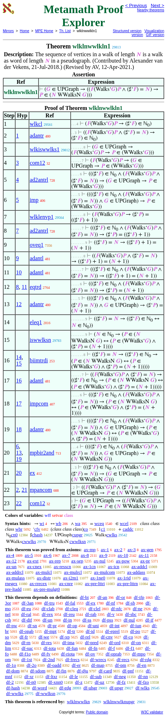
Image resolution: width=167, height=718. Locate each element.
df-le (73, 676)
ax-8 (85, 555)
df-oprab (113, 653)
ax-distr (44, 577)
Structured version (127, 31)
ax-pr (145, 561)
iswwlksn (40, 340)
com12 (37, 163)
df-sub (96, 676)
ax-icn (113, 566)
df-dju (82, 670)
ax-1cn (89, 566)
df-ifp (139, 597)
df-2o (31, 665)
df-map (98, 665)
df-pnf (128, 670)
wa (77, 523)
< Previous (136, 5)
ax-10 (123, 555)
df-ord (115, 642)
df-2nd (48, 659)
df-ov (90, 653)
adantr (37, 136)
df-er (76, 665)
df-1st (26, 659)
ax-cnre (66, 583)
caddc (128, 529)
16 (19, 381)
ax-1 (105, 549)
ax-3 (131, 549)
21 (24, 490)
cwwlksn (78, 541)
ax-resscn (62, 566)
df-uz (99, 682)
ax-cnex (34, 566)
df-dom (12, 670)
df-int (114, 625)
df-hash (13, 687)
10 (19, 272)
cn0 (14, 534)
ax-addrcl (14, 572)
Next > (157, 5)
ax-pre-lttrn (127, 583)
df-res (46, 642)
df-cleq (71, 608)
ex (32, 473)
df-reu (69, 614)
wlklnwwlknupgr (119, 701)
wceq (99, 523)
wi (42, 523)
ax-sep (77, 561)
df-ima (68, 642)
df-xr (29, 676)
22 (19, 503)
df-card (105, 670)
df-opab (26, 631)
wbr (18, 529)
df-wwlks (14, 693)
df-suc (27, 648)
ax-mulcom (104, 572)
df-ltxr (51, 676)
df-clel (95, 608)
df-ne (137, 608)
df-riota (68, 653)
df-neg (120, 676)
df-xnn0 (55, 682)
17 (19, 404)
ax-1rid (124, 577)
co (86, 529)
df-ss (86, 620)
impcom (39, 404)
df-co (128, 637)
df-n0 (31, 682)
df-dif (27, 620)
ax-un (11, 566)
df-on (136, 642)
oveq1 (36, 245)
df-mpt (50, 631)
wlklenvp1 (42, 217)
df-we (43, 637)
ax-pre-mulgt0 (47, 589)
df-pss (107, 620)
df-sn (32, 625)
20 (19, 473)
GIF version (155, 35)
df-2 (10, 682)
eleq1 (36, 322)
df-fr (23, 637)
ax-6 (47, 555)
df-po (135, 631)
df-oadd (54, 665)
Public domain (97, 712)
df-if (149, 620)
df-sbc (131, 614)
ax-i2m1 (70, 577)
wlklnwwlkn (78, 701)
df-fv (45, 653)
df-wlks (143, 687)
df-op (72, 625)
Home (24, 31)
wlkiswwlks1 (44, 149)
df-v (111, 614)
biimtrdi (39, 360)
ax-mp (90, 549)
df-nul (129, 620)
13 (19, 453)
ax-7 (66, 555)
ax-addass (136, 572)
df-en (141, 665)
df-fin (61, 670)
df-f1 (130, 648)
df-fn (92, 648)
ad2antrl (39, 180)
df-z (79, 682)
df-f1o (25, 653)
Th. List (65, 31)
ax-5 (29, 555)
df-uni (93, 625)
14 (19, 357)
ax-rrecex (38, 583)
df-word (39, 687)
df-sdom (37, 670)
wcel (124, 523)
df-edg (65, 687)
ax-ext (32, 561)
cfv (37, 529)
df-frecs (72, 659)
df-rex (47, 614)
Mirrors (8, 31)
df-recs (123, 659)
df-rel (85, 637)
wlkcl (36, 124)
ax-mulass (15, 577)
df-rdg (145, 659)
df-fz (121, 682)
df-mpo (138, 653)
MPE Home (44, 31)
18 (19, 429)
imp (34, 200)
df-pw (11, 625)
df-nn (143, 676)
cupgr (77, 534)
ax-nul (99, 561)
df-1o (11, 665)
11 (24, 287)
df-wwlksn (45, 693)
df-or (120, 597)
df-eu (26, 608)
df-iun (135, 625)
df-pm (120, 665)
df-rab (90, 614)
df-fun (72, 648)
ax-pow (123, 561)
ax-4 (10, 555)
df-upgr (116, 687)
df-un (47, 620)
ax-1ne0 (97, 577)
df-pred (92, 642)
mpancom (41, 490)
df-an (102, 597)
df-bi (84, 597)
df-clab (48, 608)
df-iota (49, 648)
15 (19, 364)
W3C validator (152, 712)
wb (58, 523)
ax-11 (144, 555)
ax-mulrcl (73, 572)
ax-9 (103, 555)
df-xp (65, 637)
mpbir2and (42, 453)
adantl (36, 258)
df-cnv (107, 637)
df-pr (52, 625)
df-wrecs (98, 659)
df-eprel (112, 631)
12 (19, 304)
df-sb (130, 603)
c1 (103, 529)
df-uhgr (90, 687)
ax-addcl (139, 566)
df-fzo (143, 682)
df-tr (71, 631)
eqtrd (35, 287)
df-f (111, 648)
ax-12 (11, 561)
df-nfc (116, 608)
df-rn (25, 642)
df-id (90, 631)
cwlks (112, 534)
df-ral (26, 614)
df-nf (110, 603)
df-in (67, 620)
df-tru (49, 603)
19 (19, 459)
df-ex (90, 603)
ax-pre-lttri (95, 583)
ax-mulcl (44, 572)
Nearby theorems (150, 10)
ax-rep (55, 561)
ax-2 (118, 549)
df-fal (70, 603)
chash (37, 534)
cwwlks (29, 541)
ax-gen (147, 549)
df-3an (28, 603)
